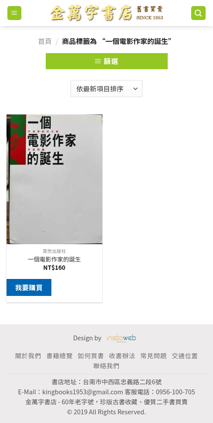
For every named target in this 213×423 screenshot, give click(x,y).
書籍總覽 (59, 355)
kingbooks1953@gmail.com (82, 391)
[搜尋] (198, 13)
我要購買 (29, 287)
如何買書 (91, 355)
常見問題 (153, 355)
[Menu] (14, 13)
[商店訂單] (106, 88)
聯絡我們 (106, 365)
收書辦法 (122, 355)
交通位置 (185, 355)
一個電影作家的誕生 (54, 259)
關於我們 (28, 355)
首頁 (45, 41)
